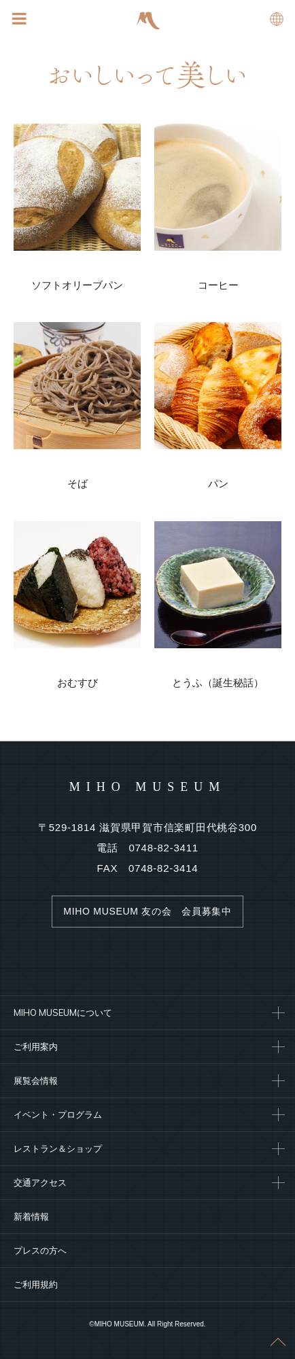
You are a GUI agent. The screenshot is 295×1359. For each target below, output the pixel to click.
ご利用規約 (36, 1284)
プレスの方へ (40, 1250)
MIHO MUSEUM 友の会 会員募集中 (147, 911)
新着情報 (31, 1216)
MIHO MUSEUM (147, 787)
